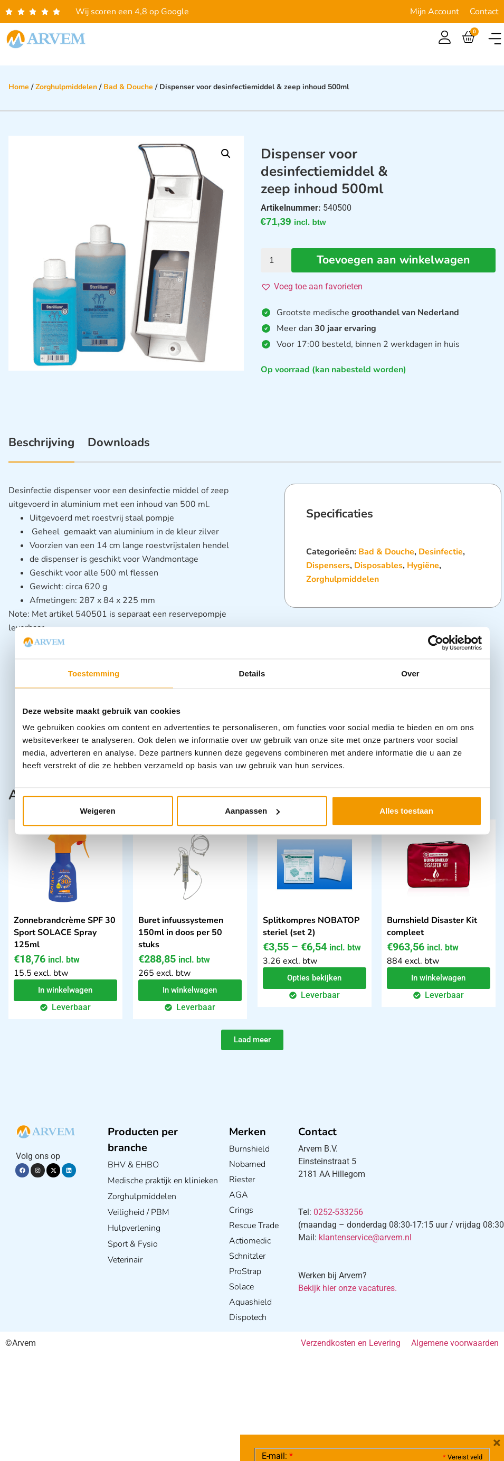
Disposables (378, 565)
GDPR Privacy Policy (391, 1394)
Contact (484, 11)
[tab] (41, 448)
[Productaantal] (276, 260)
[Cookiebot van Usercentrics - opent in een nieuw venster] (435, 643)
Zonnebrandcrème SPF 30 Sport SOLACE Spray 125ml (65, 932)
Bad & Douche (128, 87)
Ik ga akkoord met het (346, 1394)
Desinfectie (441, 552)
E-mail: (277, 1298)
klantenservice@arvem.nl (365, 1237)
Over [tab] (410, 672)
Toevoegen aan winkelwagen (393, 260)
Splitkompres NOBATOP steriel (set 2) (311, 926)
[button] (495, 39)
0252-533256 (338, 1212)
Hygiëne (423, 565)
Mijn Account (434, 11)
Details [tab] (252, 672)
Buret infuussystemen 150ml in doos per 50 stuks (180, 932)
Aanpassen (252, 810)
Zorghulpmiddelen (66, 87)
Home (18, 87)
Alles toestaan (406, 810)
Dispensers (328, 565)
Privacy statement (445, 1370)
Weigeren (97, 810)
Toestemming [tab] (94, 672)
